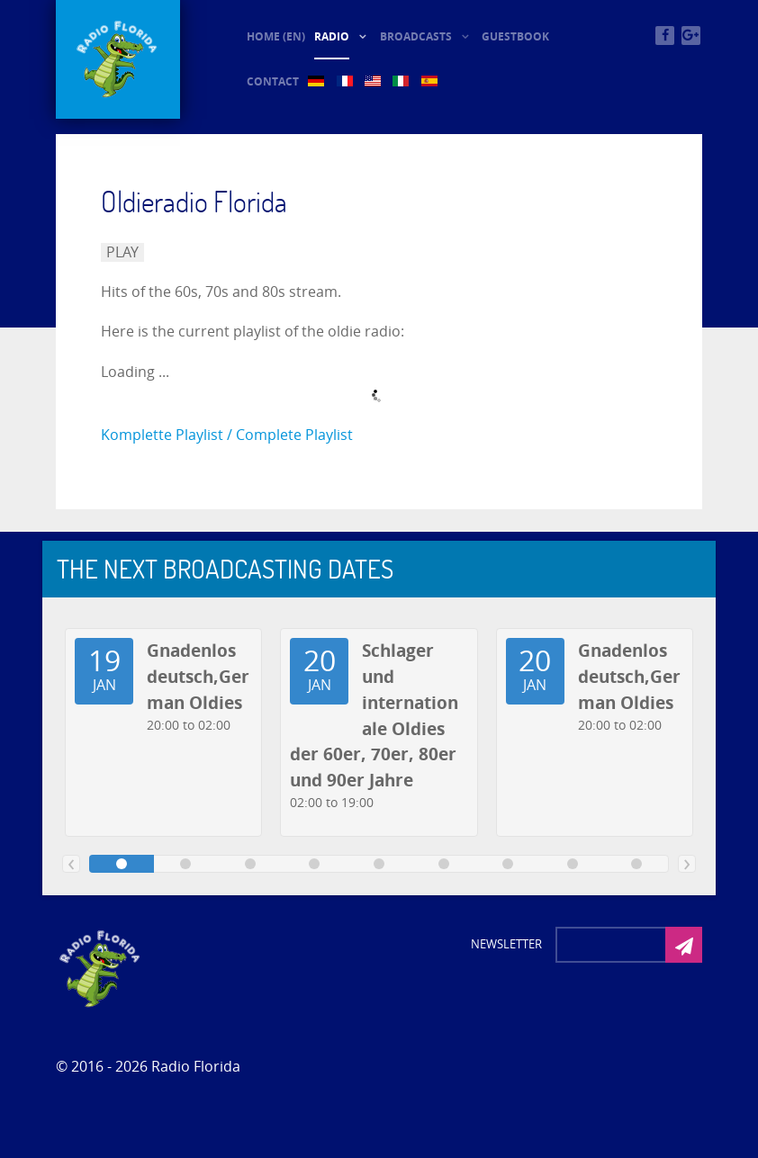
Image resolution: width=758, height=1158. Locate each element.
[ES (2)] (430, 81)
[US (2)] (374, 81)
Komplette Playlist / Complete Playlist (227, 435)
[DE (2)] (317, 81)
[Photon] (101, 967)
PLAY (122, 252)
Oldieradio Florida (194, 201)
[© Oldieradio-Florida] (118, 59)
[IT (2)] (402, 81)
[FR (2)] (346, 81)
